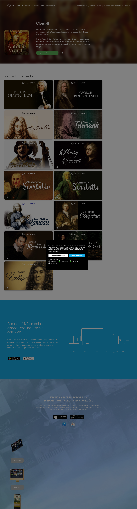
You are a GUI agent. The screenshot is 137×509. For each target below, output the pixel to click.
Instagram (128, 487)
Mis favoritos (37, 5)
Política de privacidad (33, 496)
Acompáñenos (81, 5)
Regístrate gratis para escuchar (48, 53)
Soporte (9, 488)
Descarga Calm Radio (95, 5)
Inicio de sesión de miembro (113, 5)
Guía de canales (52, 493)
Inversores (51, 496)
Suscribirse (31, 488)
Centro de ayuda (53, 5)
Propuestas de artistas (34, 493)
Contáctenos (51, 488)
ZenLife (30, 490)
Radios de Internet (12, 493)
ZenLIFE (45, 5)
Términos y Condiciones (13, 496)
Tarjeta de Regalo (12, 490)
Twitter (123, 487)
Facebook (117, 487)
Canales (30, 5)
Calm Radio (16, 5)
